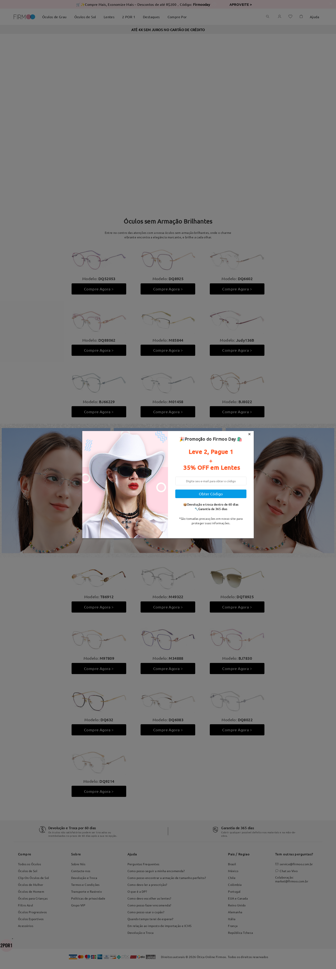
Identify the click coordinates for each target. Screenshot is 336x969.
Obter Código (211, 493)
